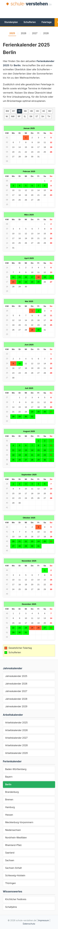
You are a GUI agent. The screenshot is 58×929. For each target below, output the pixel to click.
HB (31, 111)
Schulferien (30, 22)
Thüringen (10, 883)
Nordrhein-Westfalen (16, 837)
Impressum (43, 920)
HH (37, 111)
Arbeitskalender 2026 (16, 730)
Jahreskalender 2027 (16, 691)
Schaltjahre (11, 907)
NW (13, 116)
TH (48, 116)
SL (25, 116)
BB (25, 111)
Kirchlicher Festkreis (15, 899)
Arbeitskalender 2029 (16, 753)
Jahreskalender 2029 (16, 706)
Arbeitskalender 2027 (16, 737)
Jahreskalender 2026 (16, 683)
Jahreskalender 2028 (16, 699)
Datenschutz (29, 923)
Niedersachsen (13, 830)
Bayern (8, 776)
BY (13, 111)
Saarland (9, 852)
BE (19, 111)
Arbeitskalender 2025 (16, 722)
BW (7, 111)
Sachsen (9, 860)
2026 (23, 33)
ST (36, 116)
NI (7, 116)
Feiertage (46, 22)
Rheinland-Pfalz (13, 845)
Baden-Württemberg (15, 769)
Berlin (8, 784)
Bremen (9, 799)
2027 (34, 33)
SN (30, 116)
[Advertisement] (30, 12)
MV (49, 111)
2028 (46, 33)
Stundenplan (11, 22)
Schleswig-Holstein (15, 875)
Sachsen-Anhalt (13, 868)
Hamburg (10, 807)
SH (42, 116)
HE (43, 111)
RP (19, 116)
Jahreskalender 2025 (16, 676)
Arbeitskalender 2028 (16, 745)
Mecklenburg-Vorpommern (19, 822)
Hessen (9, 814)
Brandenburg (12, 792)
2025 (12, 33)
